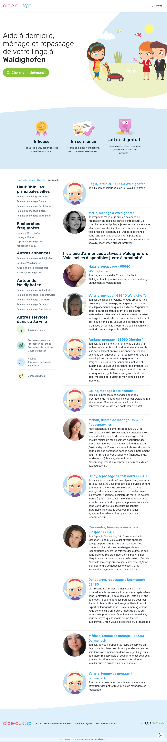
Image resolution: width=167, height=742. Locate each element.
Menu (157, 5)
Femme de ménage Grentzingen (34, 309)
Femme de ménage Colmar (32, 201)
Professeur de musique (40, 347)
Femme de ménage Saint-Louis (34, 206)
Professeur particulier (39, 340)
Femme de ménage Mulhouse (33, 196)
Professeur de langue (39, 343)
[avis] (147, 723)
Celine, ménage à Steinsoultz (110, 391)
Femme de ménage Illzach (31, 210)
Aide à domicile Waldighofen (33, 267)
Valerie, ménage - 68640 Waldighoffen (118, 295)
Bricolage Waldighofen (29, 272)
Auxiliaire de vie (36, 330)
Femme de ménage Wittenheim (34, 215)
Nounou (32, 358)
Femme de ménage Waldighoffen (35, 290)
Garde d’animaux (37, 375)
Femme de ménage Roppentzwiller (36, 294)
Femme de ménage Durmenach (34, 304)
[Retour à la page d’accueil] (17, 5)
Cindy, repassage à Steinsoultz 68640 (117, 476)
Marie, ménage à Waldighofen (111, 213)
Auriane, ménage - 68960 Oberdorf (115, 339)
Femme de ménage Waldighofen (35, 258)
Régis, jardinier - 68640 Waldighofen (116, 184)
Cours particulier (37, 350)
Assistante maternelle (39, 362)
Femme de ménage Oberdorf (33, 299)
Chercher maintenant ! (26, 72)
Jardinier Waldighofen (29, 263)
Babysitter (33, 365)
